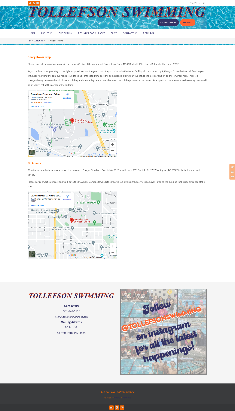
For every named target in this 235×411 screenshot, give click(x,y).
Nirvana (117, 397)
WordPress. (126, 397)
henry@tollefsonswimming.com (71, 316)
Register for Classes (168, 22)
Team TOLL (194, 3)
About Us (38, 40)
